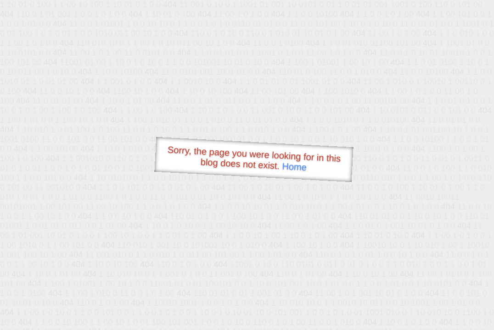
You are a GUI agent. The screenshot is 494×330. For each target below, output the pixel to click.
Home (294, 166)
